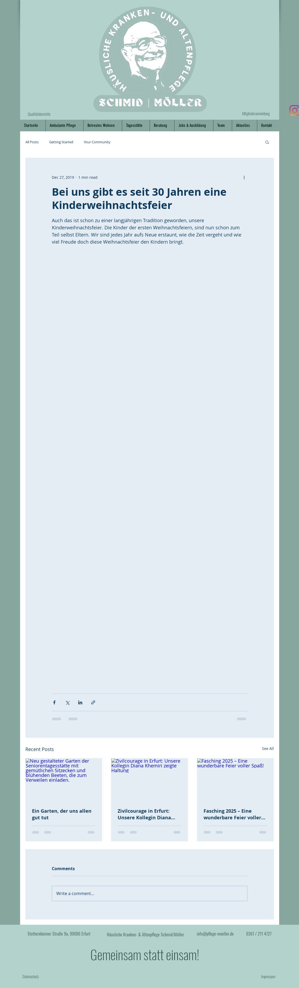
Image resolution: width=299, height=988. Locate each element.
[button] (267, 142)
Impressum (268, 976)
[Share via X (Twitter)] (67, 702)
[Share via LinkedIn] (80, 702)
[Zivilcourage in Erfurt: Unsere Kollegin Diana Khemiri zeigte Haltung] (149, 779)
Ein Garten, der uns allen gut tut (61, 814)
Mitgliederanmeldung (256, 113)
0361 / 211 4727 (259, 934)
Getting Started (61, 142)
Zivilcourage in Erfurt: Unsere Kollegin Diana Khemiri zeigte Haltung (145, 814)
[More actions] (244, 177)
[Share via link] (93, 702)
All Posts (32, 142)
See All (268, 748)
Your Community (97, 142)
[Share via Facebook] (54, 702)
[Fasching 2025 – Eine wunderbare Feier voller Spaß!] (235, 779)
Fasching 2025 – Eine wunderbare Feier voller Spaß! (232, 814)
